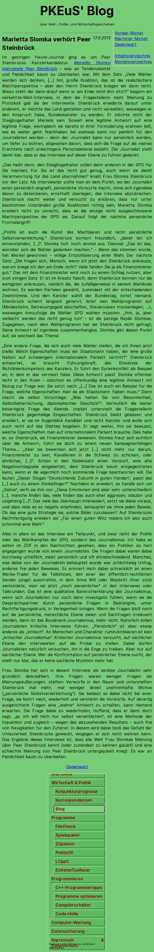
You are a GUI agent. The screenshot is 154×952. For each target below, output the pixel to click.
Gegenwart (126, 44)
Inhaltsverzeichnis (132, 55)
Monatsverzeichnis (133, 61)
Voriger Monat (129, 32)
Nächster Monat (131, 38)
